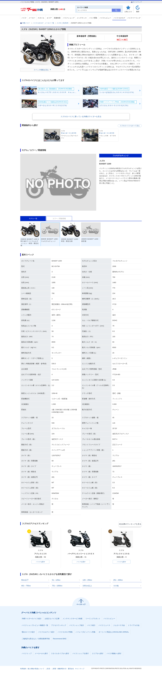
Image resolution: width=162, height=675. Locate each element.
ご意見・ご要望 (51, 669)
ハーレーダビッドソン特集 (85, 632)
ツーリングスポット (93, 619)
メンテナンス (82, 18)
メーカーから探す (41, 654)
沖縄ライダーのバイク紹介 (32, 619)
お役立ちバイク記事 (52, 619)
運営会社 (71, 669)
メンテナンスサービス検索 (72, 619)
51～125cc (56, 580)
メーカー (32, 18)
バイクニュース (104, 626)
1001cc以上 (87, 586)
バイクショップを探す (80, 654)
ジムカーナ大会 (119, 626)
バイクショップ (68, 18)
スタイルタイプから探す (60, 654)
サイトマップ (136, 2)
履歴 (137, 11)
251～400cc (118, 580)
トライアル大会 (133, 626)
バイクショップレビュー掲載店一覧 (35, 626)
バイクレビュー (105, 18)
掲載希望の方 (62, 669)
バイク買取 (93, 18)
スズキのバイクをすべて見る (130, 126)
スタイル (41, 18)
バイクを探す (40, 562)
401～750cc (26, 586)
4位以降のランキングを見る (130, 524)
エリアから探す (98, 654)
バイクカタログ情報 (65, 632)
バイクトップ (27, 654)
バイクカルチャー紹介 (46, 632)
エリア (49, 18)
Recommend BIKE (59, 639)
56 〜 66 (122, 39)
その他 (116, 586)
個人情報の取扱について (36, 669)
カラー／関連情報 (59, 218)
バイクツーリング (133, 18)
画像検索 (57, 18)
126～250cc (87, 580)
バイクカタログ (119, 18)
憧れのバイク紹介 (28, 632)
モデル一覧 (33, 218)
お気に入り (128, 11)
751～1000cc (57, 586)
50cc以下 (25, 580)
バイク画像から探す (114, 654)
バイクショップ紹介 (76, 626)
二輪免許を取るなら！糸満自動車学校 (36, 639)
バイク (24, 18)
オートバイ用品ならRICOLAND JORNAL (114, 632)
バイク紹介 (91, 626)
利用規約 (23, 669)
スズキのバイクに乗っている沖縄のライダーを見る (81, 116)
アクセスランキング (58, 626)
